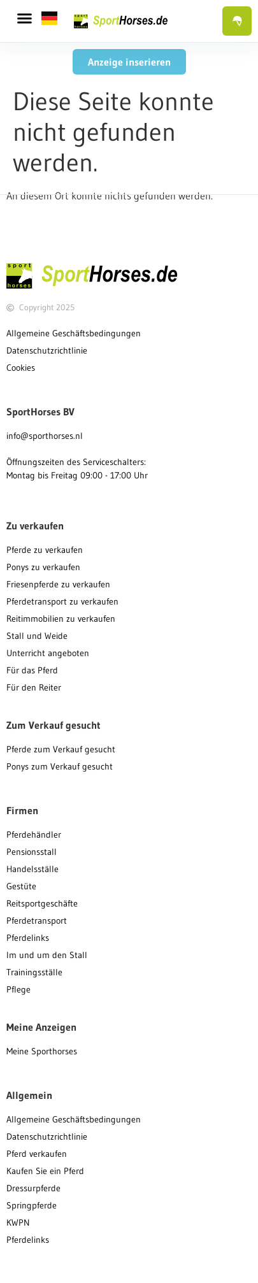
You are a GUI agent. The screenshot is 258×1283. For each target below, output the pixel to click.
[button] (25, 18)
